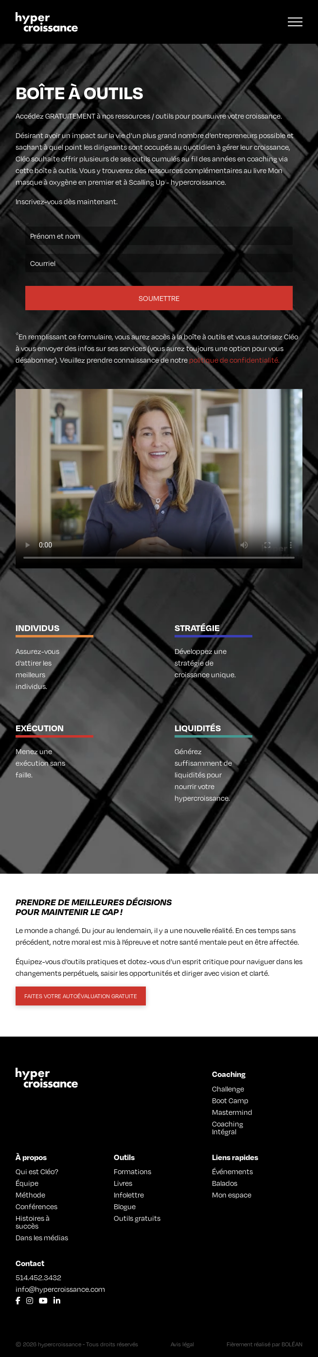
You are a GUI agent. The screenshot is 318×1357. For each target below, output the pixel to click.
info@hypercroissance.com (43, 1289)
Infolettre (129, 1194)
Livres (123, 1183)
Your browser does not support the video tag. (159, 478)
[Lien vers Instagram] (29, 1300)
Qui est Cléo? (37, 1171)
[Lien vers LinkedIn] (56, 1300)
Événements (232, 1171)
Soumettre (159, 298)
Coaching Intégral (227, 1127)
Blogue (125, 1206)
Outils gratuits (137, 1218)
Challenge (228, 1088)
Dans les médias (42, 1237)
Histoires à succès (33, 1222)
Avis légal (182, 1344)
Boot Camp (230, 1100)
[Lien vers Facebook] (18, 1300)
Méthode (30, 1194)
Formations (132, 1171)
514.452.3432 (38, 1277)
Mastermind (232, 1112)
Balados (224, 1183)
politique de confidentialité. (234, 359)
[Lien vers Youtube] (43, 1300)
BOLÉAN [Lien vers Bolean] (292, 1344)
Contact (30, 1263)
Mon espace (231, 1194)
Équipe (27, 1183)
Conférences (36, 1206)
